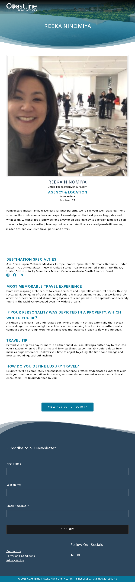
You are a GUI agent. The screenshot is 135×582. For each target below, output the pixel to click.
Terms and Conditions (20, 556)
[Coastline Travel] (21, 7)
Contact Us (13, 551)
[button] (127, 7)
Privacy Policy (15, 560)
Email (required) (17, 506)
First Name (13, 464)
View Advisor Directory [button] (67, 407)
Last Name (13, 485)
